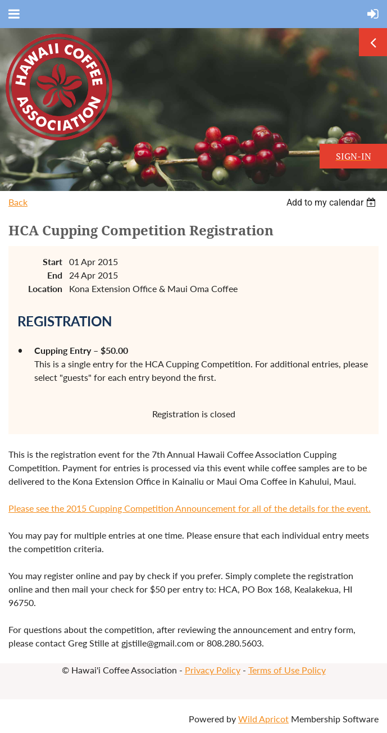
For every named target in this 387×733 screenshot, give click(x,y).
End (54, 275)
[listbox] (332, 202)
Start (52, 261)
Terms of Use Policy (287, 669)
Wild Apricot (263, 718)
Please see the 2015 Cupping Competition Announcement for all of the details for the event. (189, 508)
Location (45, 288)
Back (18, 202)
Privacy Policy (212, 669)
